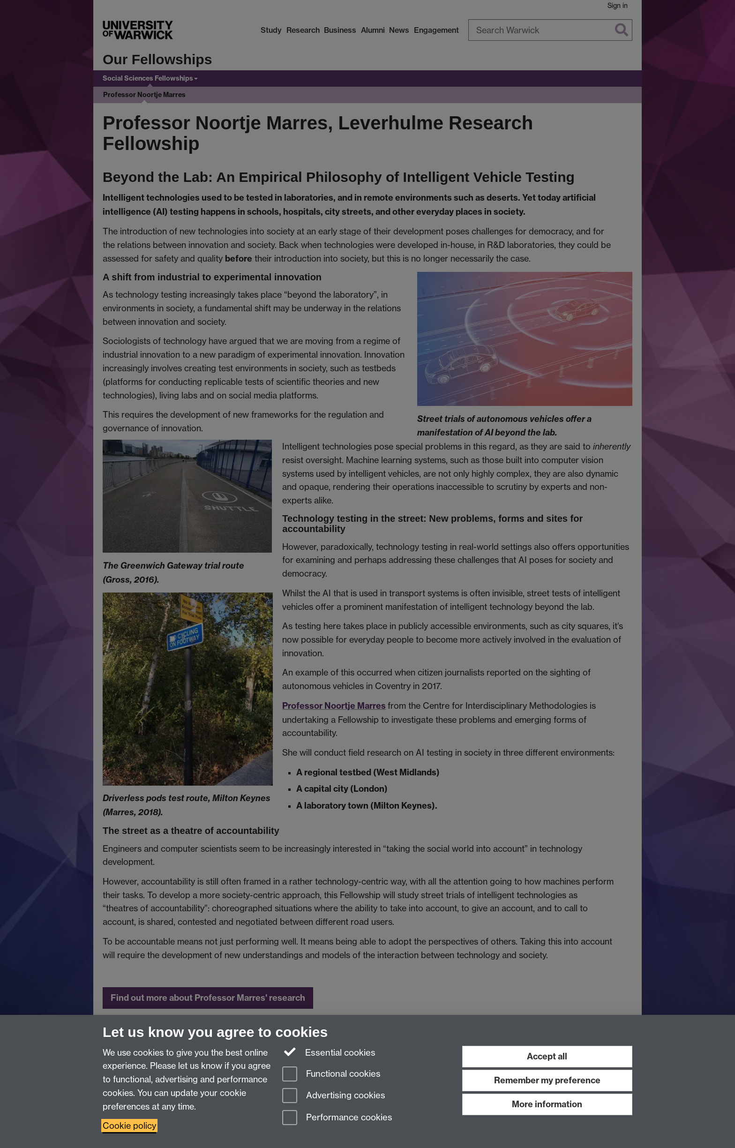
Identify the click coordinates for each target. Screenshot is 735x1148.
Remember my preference (547, 1080)
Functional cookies (331, 1074)
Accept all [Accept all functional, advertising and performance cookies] (547, 1056)
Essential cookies (328, 1052)
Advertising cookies (333, 1096)
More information (547, 1104)
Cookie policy (129, 1125)
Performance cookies (337, 1118)
